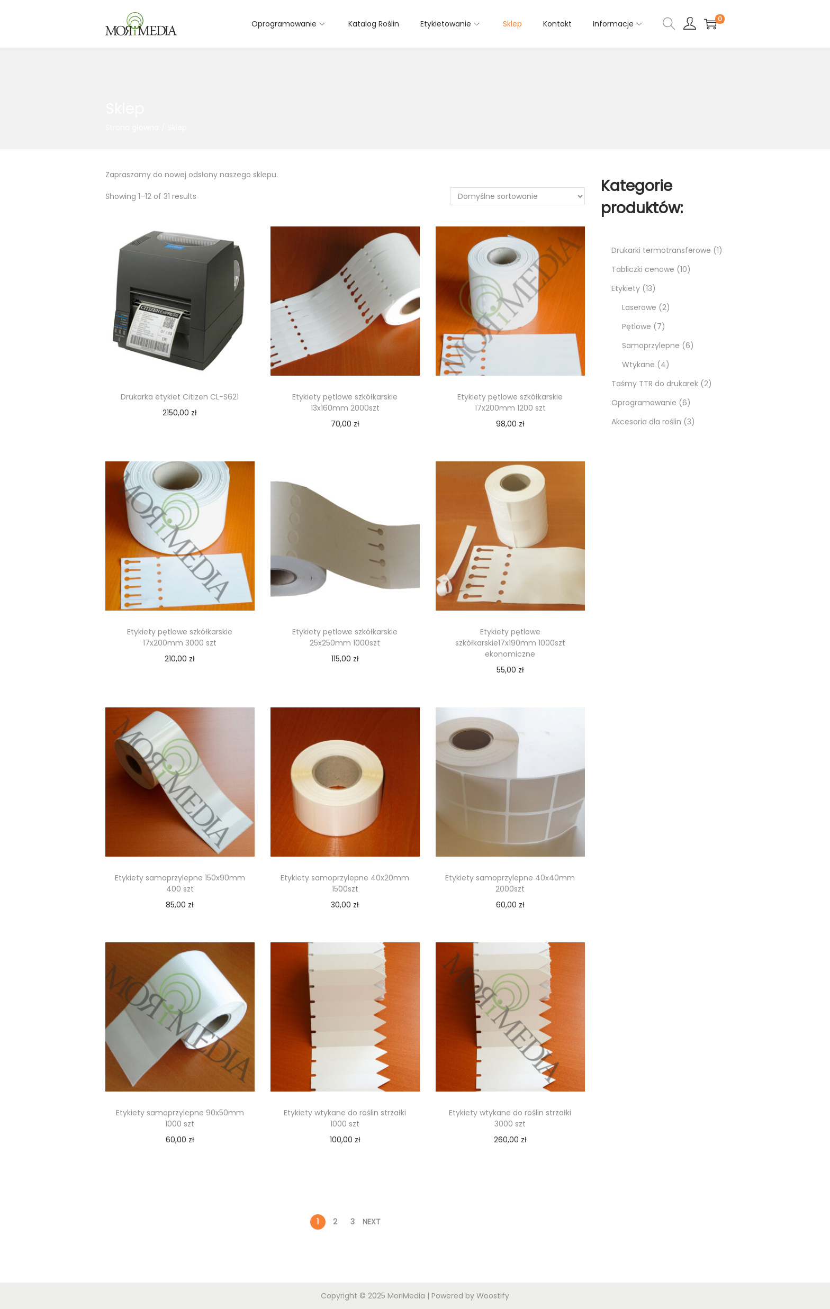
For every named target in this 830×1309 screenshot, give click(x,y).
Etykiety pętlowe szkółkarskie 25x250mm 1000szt (345, 637)
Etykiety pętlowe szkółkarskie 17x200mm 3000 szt (179, 637)
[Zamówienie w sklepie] (517, 196)
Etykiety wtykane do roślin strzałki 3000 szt (510, 1118)
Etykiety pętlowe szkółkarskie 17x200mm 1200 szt (510, 402)
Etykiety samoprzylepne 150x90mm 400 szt (180, 883)
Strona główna (132, 127)
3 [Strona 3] (352, 1221)
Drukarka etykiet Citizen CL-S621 (180, 397)
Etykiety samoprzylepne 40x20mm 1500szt (345, 883)
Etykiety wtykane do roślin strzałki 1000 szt (345, 1118)
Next (372, 1221)
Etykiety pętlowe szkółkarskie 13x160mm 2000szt (345, 402)
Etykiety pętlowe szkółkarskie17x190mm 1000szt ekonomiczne (510, 642)
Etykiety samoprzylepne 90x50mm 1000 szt (180, 1118)
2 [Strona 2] (335, 1221)
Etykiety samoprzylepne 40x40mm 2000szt (510, 883)
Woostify (492, 1295)
